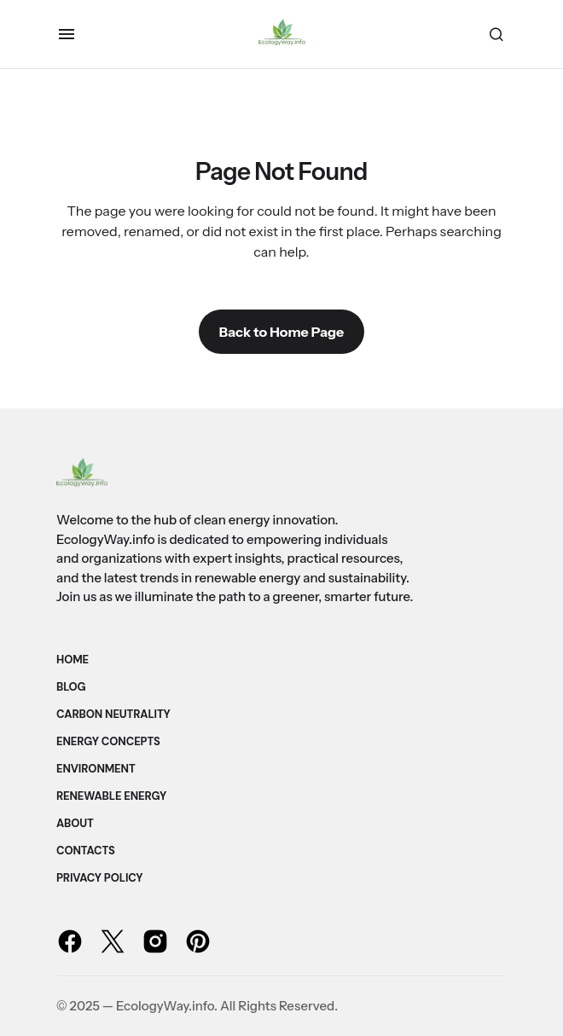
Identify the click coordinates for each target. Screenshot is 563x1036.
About (75, 823)
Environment (96, 768)
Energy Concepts (108, 741)
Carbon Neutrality (113, 714)
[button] (66, 34)
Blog (71, 687)
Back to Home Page (281, 331)
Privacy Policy (99, 878)
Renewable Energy (111, 796)
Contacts (85, 850)
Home (72, 659)
